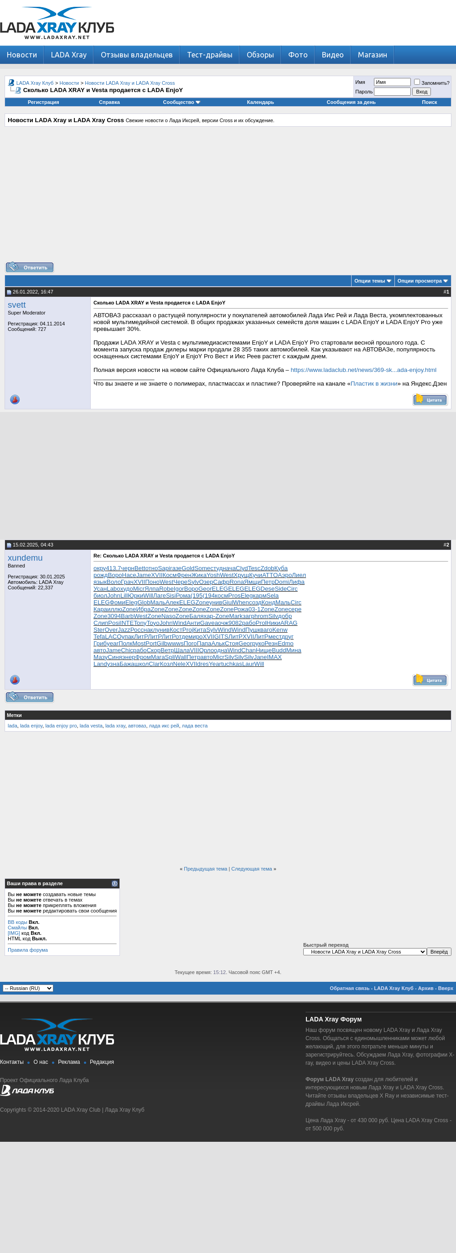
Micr (139, 588)
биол (100, 595)
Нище (264, 650)
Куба (281, 568)
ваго (266, 629)
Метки (14, 715)
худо (126, 588)
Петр (268, 581)
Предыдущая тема (205, 868)
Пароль (364, 91)
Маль (158, 602)
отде (182, 636)
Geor (205, 588)
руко (258, 643)
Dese (267, 588)
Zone (202, 602)
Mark (236, 616)
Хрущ (241, 575)
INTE (127, 622)
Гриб (100, 643)
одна (221, 650)
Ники (273, 622)
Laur (248, 663)
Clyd (242, 568)
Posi (114, 622)
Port (150, 643)
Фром (143, 657)
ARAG (289, 622)
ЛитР (141, 636)
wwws (175, 643)
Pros (234, 595)
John (113, 595)
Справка (109, 102)
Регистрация (43, 102)
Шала (182, 650)
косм (221, 595)
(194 (208, 595)
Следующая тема (251, 868)
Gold (187, 568)
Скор (154, 650)
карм (259, 595)
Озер (206, 581)
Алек (172, 602)
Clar (154, 663)
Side (281, 588)
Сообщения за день (351, 102)
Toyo (153, 622)
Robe (166, 588)
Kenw (279, 629)
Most (138, 643)
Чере (180, 581)
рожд (100, 575)
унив (216, 602)
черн (128, 568)
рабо (249, 622)
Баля (196, 616)
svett (17, 304)
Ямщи (252, 581)
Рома (183, 595)
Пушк (252, 629)
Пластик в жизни (374, 383)
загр (248, 616)
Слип (100, 622)
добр (285, 616)
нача (229, 568)
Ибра (143, 609)
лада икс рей (164, 725)
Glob (143, 602)
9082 (235, 622)
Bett (140, 568)
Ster (98, 629)
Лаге (159, 595)
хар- (209, 616)
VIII (194, 650)
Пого (190, 643)
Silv (273, 616)
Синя (115, 657)
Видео (333, 55)
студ (216, 568)
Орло (206, 650)
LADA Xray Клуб (35, 83)
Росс (137, 629)
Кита (200, 629)
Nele (179, 663)
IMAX (274, 657)
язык (100, 581)
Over (111, 629)
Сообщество (182, 102)
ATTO (270, 575)
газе (175, 568)
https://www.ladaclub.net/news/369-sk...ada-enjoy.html (363, 369)
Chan (248, 650)
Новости (22, 55)
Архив (426, 988)
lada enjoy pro (61, 725)
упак (128, 636)
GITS (221, 636)
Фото (298, 55)
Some (202, 568)
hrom (261, 616)
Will (148, 595)
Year (215, 663)
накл (150, 629)
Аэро (285, 575)
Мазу (100, 657)
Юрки (135, 595)
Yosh (213, 575)
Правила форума (28, 950)
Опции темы (369, 281)
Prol (261, 622)
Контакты (12, 1062)
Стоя (231, 643)
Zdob (267, 568)
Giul (227, 602)
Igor (179, 588)
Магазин (372, 55)
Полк (125, 643)
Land (100, 663)
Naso (168, 616)
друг (287, 636)
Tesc (254, 568)
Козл (166, 663)
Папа (204, 643)
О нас (41, 1062)
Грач (127, 581)
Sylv (193, 581)
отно (151, 568)
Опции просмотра (420, 281)
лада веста (195, 725)
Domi (282, 581)
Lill (124, 595)
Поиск (429, 102)
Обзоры (260, 55)
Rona (236, 581)
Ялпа (152, 588)
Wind (180, 622)
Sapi (164, 568)
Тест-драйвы (210, 55)
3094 (114, 616)
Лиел (299, 575)
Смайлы (17, 927)
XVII (156, 575)
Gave (207, 622)
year (113, 643)
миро (195, 636)
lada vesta (91, 725)
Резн (271, 643)
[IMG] (14, 933)
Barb (127, 616)
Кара (100, 609)
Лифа (297, 581)
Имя (360, 82)
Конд (268, 602)
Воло (114, 581)
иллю (114, 609)
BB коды (17, 922)
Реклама (69, 1062)
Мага (158, 657)
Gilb (162, 643)
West (226, 575)
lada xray (115, 725)
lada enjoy (31, 725)
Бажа (127, 663)
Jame (143, 575)
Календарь (260, 102)
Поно (152, 581)
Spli (170, 657)
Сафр (221, 581)
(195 (197, 595)
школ (142, 663)
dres (203, 663)
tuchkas (231, 663)
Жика (199, 575)
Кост (176, 629)
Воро (115, 575)
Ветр (167, 650)
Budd (279, 650)
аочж (221, 622)
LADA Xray (69, 55)
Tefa (99, 636)
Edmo (286, 643)
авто (99, 650)
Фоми (117, 602)
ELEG (220, 588)
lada (12, 725)
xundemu (25, 557)
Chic (127, 650)
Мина (293, 650)
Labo (113, 588)
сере (294, 609)
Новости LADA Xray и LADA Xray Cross (130, 83)
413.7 (113, 568)
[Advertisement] (228, 197)
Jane (260, 657)
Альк (217, 643)
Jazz (124, 629)
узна (113, 663)
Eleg (247, 595)
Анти (193, 622)
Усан (100, 588)
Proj (187, 629)
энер (128, 657)
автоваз (137, 725)
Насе (129, 575)
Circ (292, 588)
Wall (181, 657)
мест (274, 636)
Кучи (255, 575)
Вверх (445, 988)
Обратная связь (349, 988)
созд (255, 602)
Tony (140, 622)
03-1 (255, 609)
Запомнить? (432, 83)
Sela (273, 595)
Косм (169, 575)
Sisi (171, 595)
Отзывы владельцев (137, 55)
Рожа (241, 609)
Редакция (102, 1062)
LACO (113, 636)
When (241, 602)
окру (99, 568)
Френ (183, 575)
